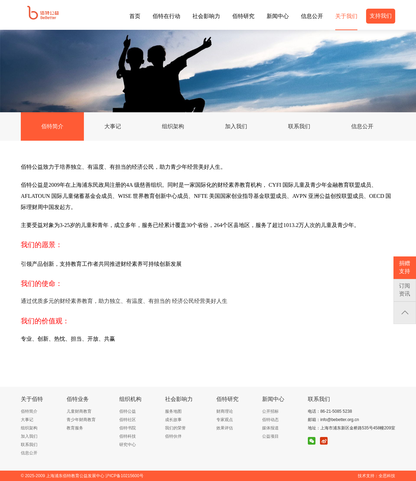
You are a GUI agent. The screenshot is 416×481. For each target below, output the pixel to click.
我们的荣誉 (175, 428)
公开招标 (270, 411)
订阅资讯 (404, 290)
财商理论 (224, 411)
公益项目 (270, 436)
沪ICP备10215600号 (124, 475)
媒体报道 (270, 428)
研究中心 (127, 444)
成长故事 (173, 419)
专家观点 (224, 419)
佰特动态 (270, 419)
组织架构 (173, 126)
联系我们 (299, 126)
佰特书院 (127, 428)
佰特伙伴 (173, 436)
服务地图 (173, 411)
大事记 (112, 126)
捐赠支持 (404, 267)
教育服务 (75, 428)
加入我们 (236, 126)
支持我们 (381, 16)
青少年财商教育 (81, 419)
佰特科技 (127, 436)
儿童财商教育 (79, 411)
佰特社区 (127, 419)
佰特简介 (52, 126)
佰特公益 (127, 411)
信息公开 (362, 126)
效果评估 (224, 428)
